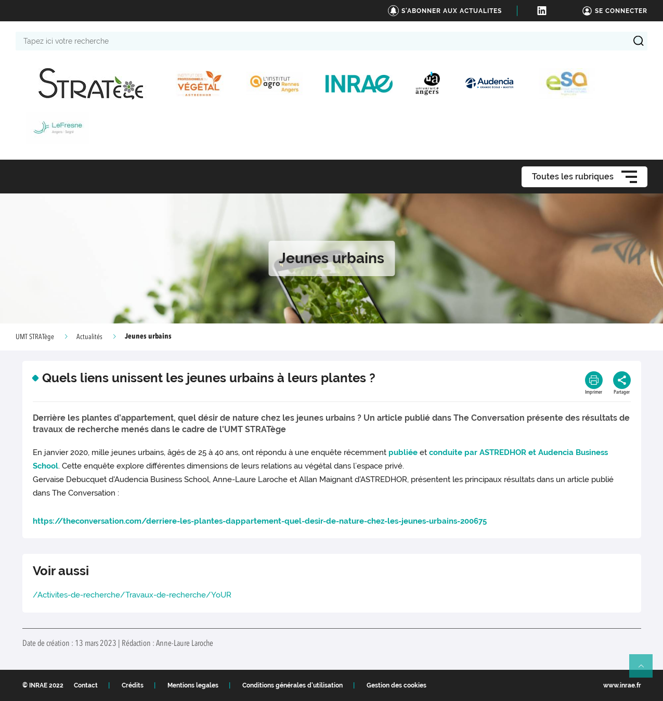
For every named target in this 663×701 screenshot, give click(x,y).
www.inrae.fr (622, 685)
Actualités (89, 337)
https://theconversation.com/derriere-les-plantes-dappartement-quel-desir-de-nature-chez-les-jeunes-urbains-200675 (260, 521)
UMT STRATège (35, 337)
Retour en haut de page (645, 670)
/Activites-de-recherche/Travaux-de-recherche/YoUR (132, 595)
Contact (86, 685)
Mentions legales (192, 685)
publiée (403, 452)
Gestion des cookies (396, 685)
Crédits (133, 685)
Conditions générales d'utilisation (292, 685)
